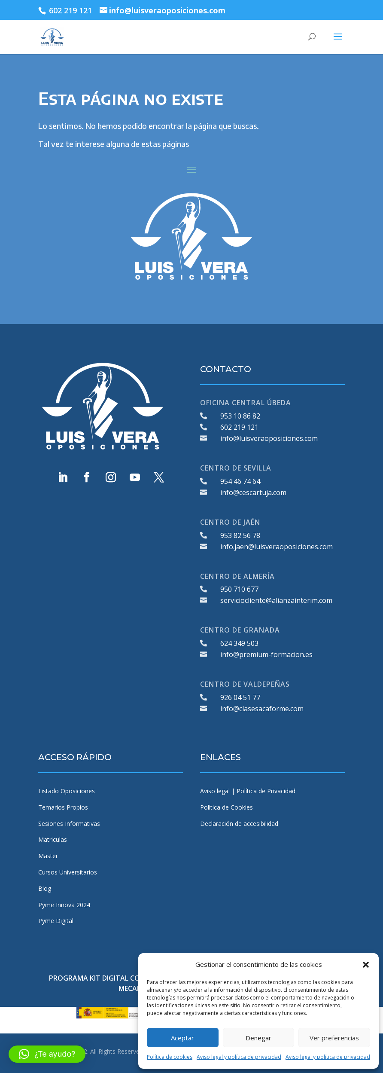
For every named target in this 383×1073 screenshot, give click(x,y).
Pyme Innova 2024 (64, 905)
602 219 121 (239, 427)
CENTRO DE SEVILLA (235, 468)
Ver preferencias (334, 1037)
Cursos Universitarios (67, 872)
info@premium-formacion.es (266, 654)
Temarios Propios (63, 807)
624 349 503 (239, 643)
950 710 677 (239, 589)
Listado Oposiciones (66, 791)
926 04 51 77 (240, 697)
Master (48, 856)
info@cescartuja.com (253, 492)
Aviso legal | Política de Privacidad (247, 791)
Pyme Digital (55, 921)
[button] (366, 964)
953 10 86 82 (240, 416)
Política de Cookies (226, 807)
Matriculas (52, 839)
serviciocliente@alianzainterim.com (276, 600)
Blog (44, 888)
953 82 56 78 (240, 535)
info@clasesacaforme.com (262, 708)
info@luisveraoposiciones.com (269, 438)
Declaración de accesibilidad (239, 823)
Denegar (258, 1037)
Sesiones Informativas (69, 823)
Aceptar (182, 1037)
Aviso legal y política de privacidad (239, 1057)
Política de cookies (169, 1057)
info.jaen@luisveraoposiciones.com (276, 546)
